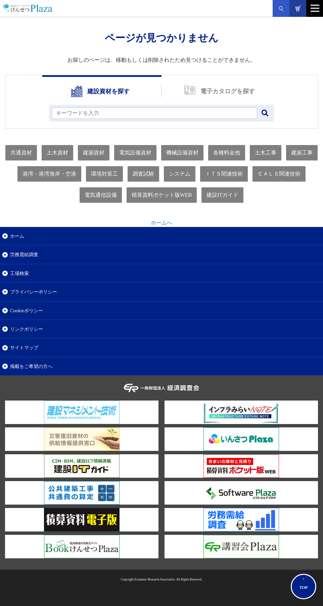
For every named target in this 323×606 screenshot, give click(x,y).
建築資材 (93, 152)
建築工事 (302, 152)
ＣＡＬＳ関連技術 (279, 174)
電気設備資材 (135, 152)
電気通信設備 (101, 195)
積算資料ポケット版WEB (162, 195)
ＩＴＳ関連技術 (224, 174)
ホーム (17, 236)
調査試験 (143, 174)
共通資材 (21, 152)
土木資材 (57, 152)
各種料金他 (226, 152)
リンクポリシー (26, 329)
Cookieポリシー (26, 310)
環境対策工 (104, 174)
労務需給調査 (24, 254)
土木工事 (265, 152)
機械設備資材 (182, 152)
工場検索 (19, 273)
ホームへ (161, 223)
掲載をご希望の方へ (31, 366)
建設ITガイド (222, 195)
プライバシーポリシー (33, 291)
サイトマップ (24, 347)
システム (179, 174)
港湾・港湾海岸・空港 (49, 174)
